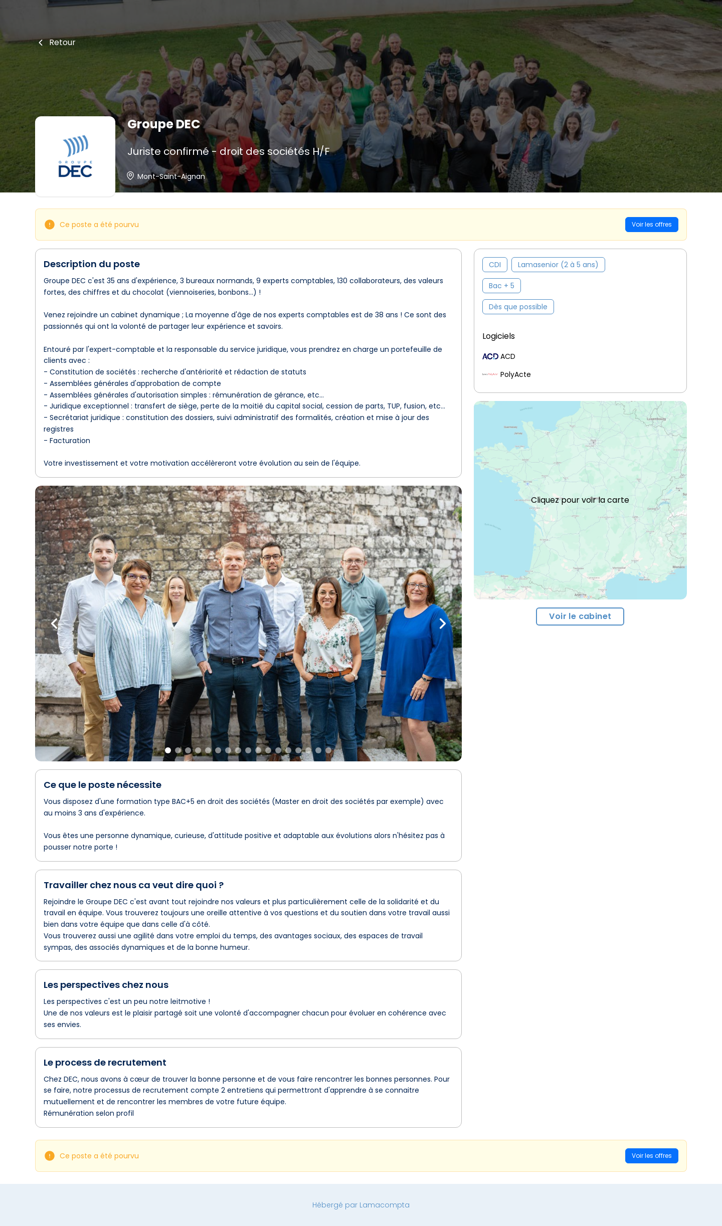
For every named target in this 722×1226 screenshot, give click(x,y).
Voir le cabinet (580, 616)
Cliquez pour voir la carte (580, 500)
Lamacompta (384, 1205)
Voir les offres (652, 224)
